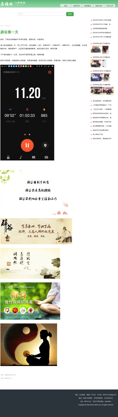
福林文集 (98, 6)
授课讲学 (76, 6)
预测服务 (87, 6)
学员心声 (109, 6)
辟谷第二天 (8, 378)
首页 (65, 6)
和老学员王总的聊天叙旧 (101, 130)
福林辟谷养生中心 (10, 375)
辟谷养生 (8, 26)
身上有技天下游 (98, 134)
